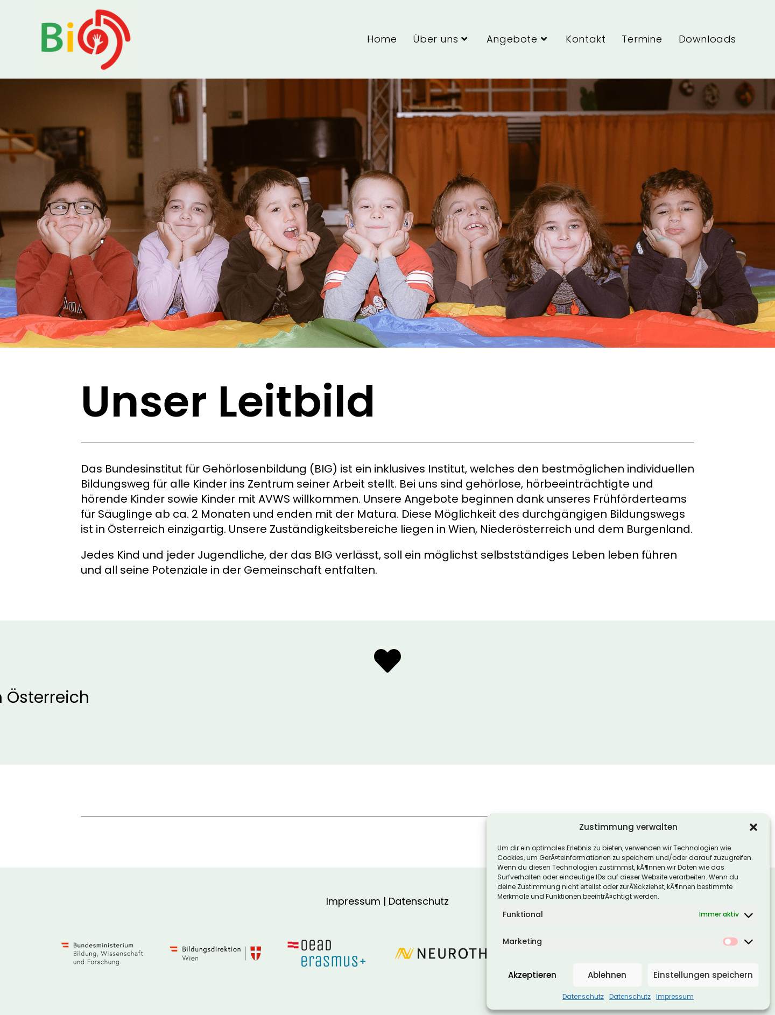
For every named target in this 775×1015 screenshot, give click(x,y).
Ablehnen (607, 975)
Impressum (675, 996)
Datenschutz (583, 996)
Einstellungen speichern (703, 975)
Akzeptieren (532, 975)
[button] (753, 827)
